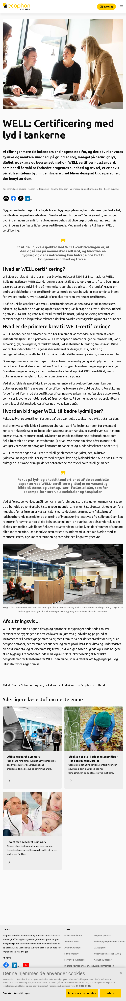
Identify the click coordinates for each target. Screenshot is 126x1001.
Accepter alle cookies (82, 994)
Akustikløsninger (72, 947)
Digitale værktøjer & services (79, 965)
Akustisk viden (71, 941)
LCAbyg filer (100, 947)
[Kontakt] (106, 7)
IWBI (30, 281)
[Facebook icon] (6, 967)
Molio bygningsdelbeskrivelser (109, 941)
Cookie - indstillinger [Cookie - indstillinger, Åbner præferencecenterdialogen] (17, 994)
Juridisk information (104, 965)
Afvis (110, 994)
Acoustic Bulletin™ (103, 959)
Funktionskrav (71, 953)
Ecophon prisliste (102, 935)
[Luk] (120, 974)
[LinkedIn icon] (15, 967)
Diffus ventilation (73, 935)
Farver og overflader (74, 959)
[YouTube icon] (26, 967)
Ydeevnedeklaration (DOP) (107, 953)
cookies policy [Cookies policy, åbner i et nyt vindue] (83, 987)
